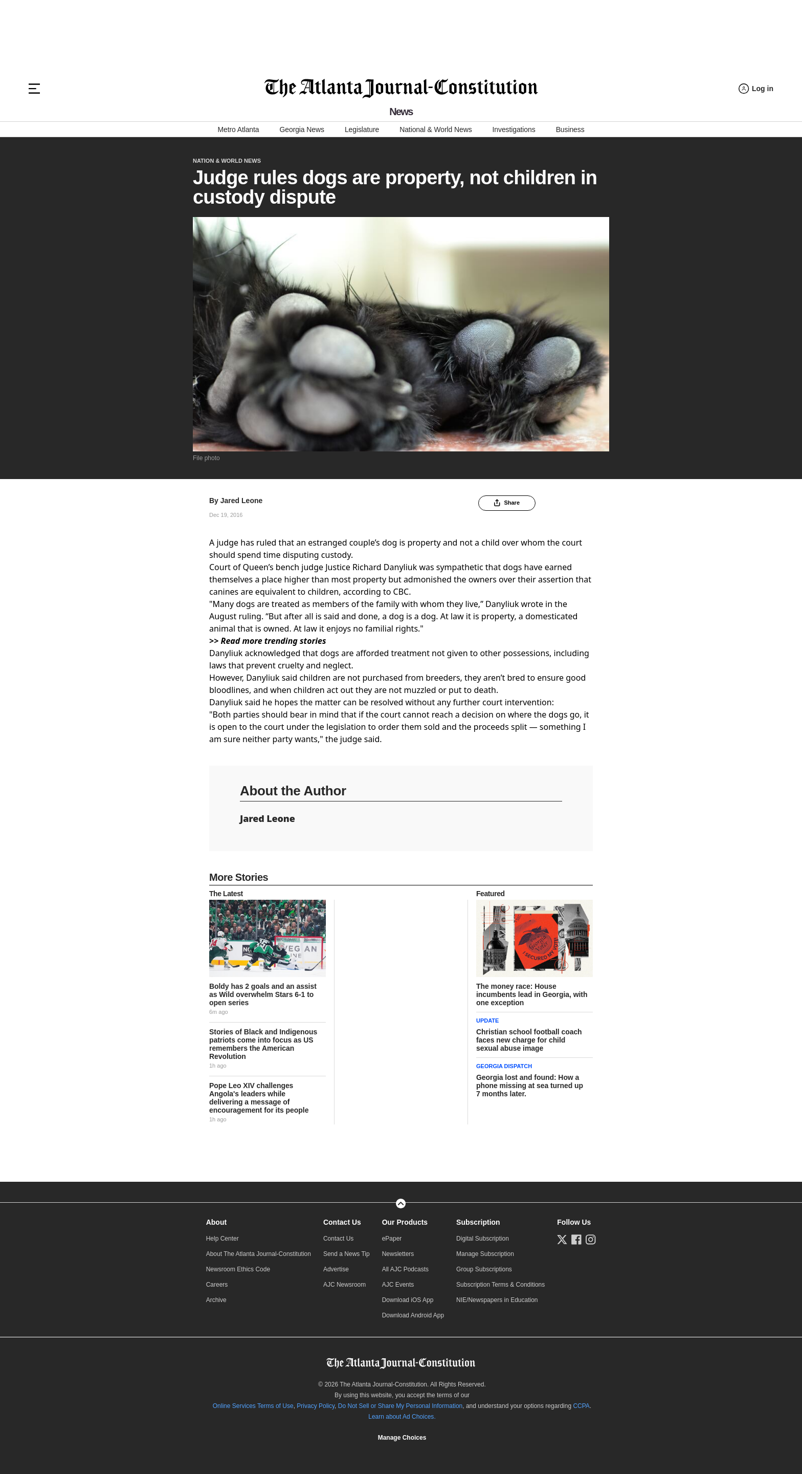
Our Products (405, 1222)
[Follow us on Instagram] (591, 1239)
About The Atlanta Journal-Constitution (258, 1254)
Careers (217, 1284)
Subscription (478, 1222)
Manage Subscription (485, 1254)
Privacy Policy (316, 1406)
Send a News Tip (346, 1254)
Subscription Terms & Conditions (500, 1284)
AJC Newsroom (344, 1284)
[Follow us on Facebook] (576, 1239)
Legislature (362, 129)
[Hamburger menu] (34, 88)
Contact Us (342, 1222)
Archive (216, 1300)
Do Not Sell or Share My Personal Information (400, 1406)
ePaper (392, 1238)
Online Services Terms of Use (253, 1406)
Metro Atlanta (238, 129)
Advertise (336, 1269)
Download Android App (413, 1315)
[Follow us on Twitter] (562, 1239)
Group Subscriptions (484, 1269)
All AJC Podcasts (405, 1269)
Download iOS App (408, 1300)
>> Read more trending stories (267, 640)
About (216, 1222)
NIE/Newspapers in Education (497, 1300)
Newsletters (398, 1254)
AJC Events (398, 1284)
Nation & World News (227, 161)
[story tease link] (267, 939)
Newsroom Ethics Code (238, 1269)
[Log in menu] (756, 88)
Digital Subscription (482, 1238)
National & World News (435, 129)
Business (570, 129)
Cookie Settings (402, 1437)
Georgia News (302, 129)
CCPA (581, 1406)
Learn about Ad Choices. (401, 1416)
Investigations (514, 129)
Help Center (222, 1238)
